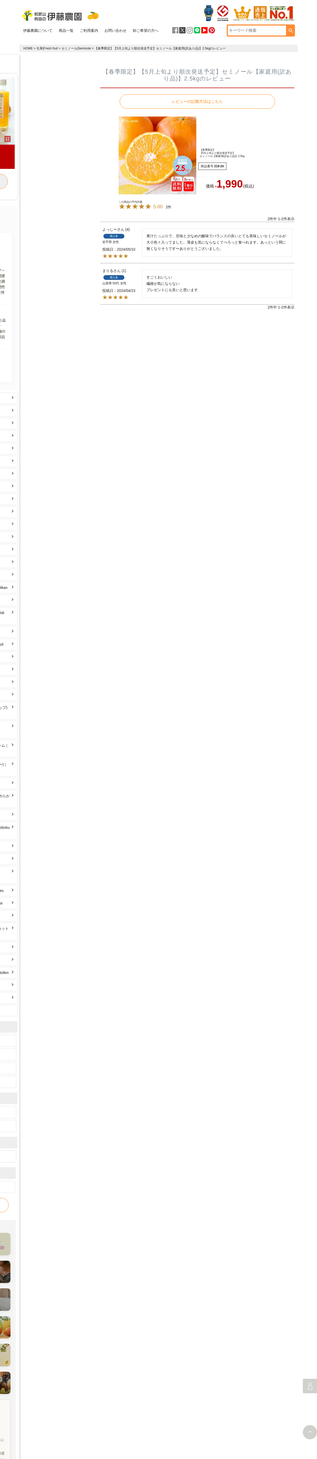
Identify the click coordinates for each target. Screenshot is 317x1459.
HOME (28, 48)
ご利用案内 (89, 30)
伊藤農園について (37, 30)
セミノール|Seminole (76, 48)
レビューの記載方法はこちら (197, 101)
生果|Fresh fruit (47, 48)
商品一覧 (66, 30)
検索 (291, 30)
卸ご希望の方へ (145, 30)
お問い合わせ (115, 30)
